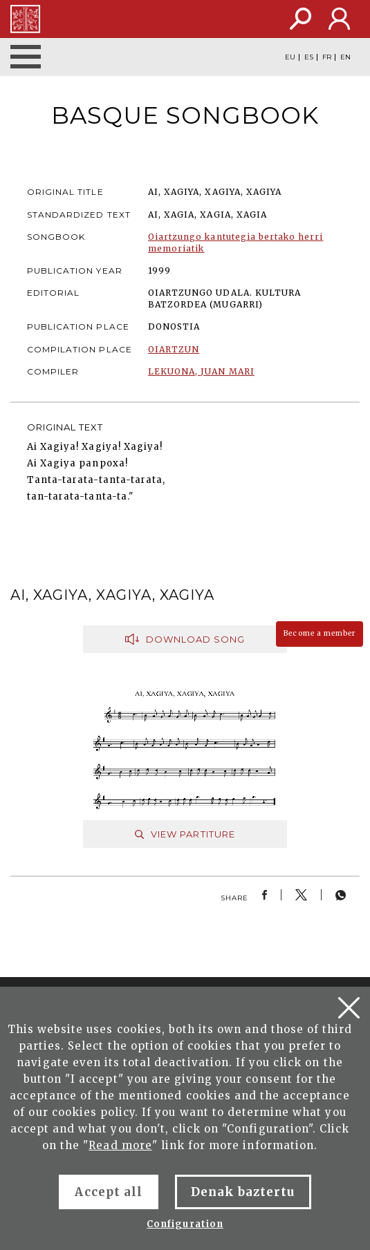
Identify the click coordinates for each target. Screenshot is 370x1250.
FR (326, 57)
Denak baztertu (243, 1192)
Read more (120, 1145)
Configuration (185, 1224)
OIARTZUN (173, 349)
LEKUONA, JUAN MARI (201, 371)
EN (345, 57)
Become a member (319, 633)
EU (290, 57)
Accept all (108, 1192)
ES (308, 57)
